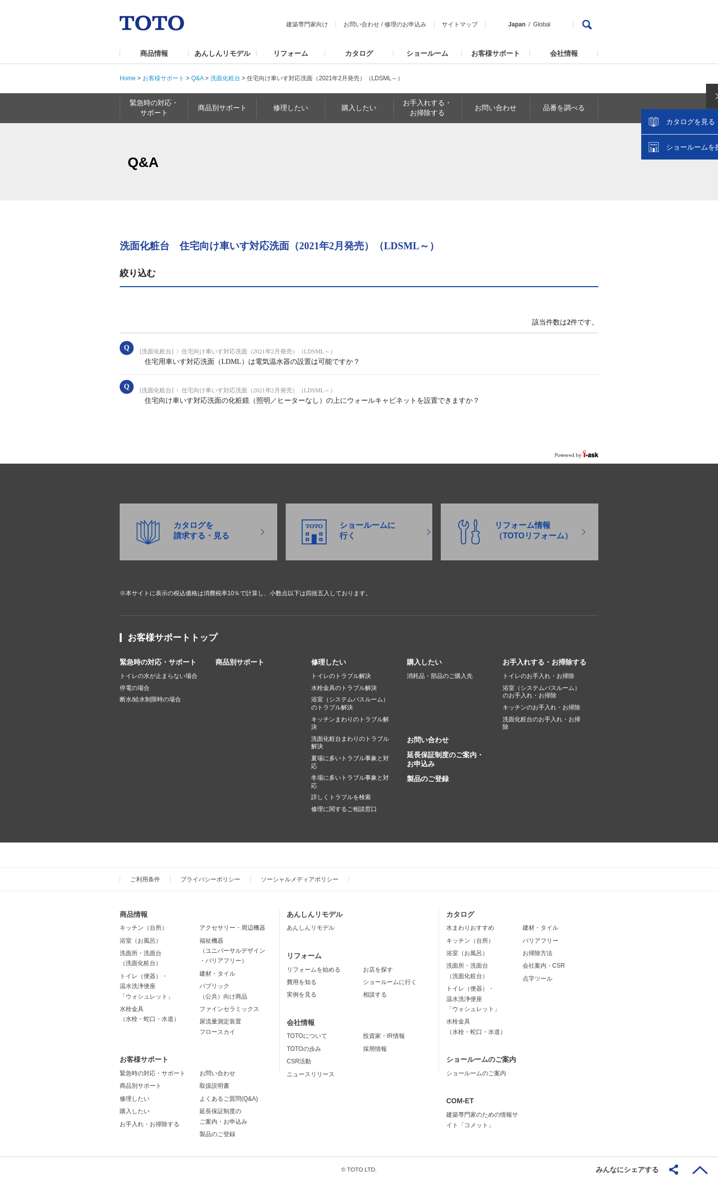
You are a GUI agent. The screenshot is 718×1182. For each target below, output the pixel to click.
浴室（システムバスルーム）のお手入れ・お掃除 (541, 691)
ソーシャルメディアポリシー (300, 879)
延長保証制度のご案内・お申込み (445, 759)
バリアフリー (540, 940)
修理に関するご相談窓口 (344, 809)
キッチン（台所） (144, 927)
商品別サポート (239, 662)
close (705, 162)
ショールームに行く (390, 982)
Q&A (197, 78)
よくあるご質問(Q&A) (228, 1098)
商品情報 (154, 53)
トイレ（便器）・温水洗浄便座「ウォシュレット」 (147, 986)
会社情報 (564, 53)
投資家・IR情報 (384, 1035)
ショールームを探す (684, 213)
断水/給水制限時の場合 (150, 699)
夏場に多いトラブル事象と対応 (350, 762)
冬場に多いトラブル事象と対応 (350, 781)
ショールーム (427, 53)
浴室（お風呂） (141, 940)
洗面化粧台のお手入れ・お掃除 (541, 723)
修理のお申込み (405, 24)
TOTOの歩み (304, 1048)
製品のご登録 (428, 779)
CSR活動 (299, 1061)
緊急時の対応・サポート (158, 662)
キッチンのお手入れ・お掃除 (541, 707)
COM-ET (460, 1101)
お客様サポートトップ (172, 638)
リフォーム (290, 53)
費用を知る (302, 982)
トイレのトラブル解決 (341, 676)
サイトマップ (460, 24)
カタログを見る (677, 187)
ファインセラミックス (229, 1009)
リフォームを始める (314, 969)
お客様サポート (495, 53)
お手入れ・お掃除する (150, 1124)
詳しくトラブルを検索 (341, 797)
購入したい (424, 662)
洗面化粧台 (225, 78)
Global (541, 24)
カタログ (359, 53)
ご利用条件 (145, 879)
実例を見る (302, 994)
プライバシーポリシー (210, 879)
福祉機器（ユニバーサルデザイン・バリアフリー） (232, 951)
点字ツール (537, 978)
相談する (375, 994)
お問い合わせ (361, 24)
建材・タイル (217, 973)
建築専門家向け (307, 24)
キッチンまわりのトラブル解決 (350, 723)
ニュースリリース (311, 1074)
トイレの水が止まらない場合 (158, 676)
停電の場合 (135, 687)
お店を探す (378, 969)
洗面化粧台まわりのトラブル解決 (350, 742)
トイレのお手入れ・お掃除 (538, 676)
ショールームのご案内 (481, 1059)
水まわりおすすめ (470, 927)
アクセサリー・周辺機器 (232, 927)
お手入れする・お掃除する (544, 662)
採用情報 (375, 1048)
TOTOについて (307, 1035)
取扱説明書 (214, 1085)
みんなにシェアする (627, 1170)
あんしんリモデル (222, 53)
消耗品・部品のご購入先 (440, 676)
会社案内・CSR (544, 965)
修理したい (328, 662)
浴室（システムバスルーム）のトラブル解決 (350, 703)
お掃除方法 (537, 953)
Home (128, 78)
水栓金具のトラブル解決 (344, 687)
